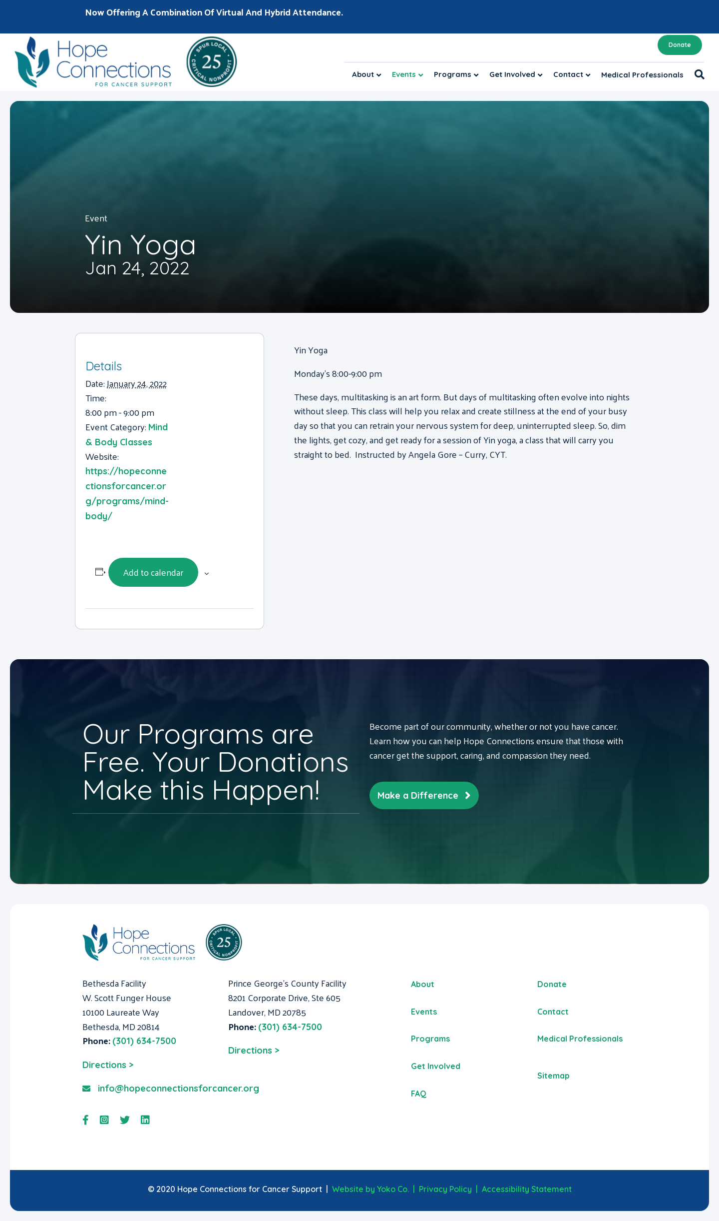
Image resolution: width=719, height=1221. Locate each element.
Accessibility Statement (527, 1189)
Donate (680, 44)
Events (404, 74)
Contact (568, 74)
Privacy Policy (445, 1189)
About (363, 74)
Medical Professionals (642, 74)
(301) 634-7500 (144, 1041)
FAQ (418, 1094)
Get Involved (512, 74)
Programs (452, 74)
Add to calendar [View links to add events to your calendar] (153, 572)
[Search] (697, 74)
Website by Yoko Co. (370, 1189)
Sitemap (553, 1076)
